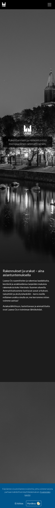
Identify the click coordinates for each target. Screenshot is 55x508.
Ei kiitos (19, 503)
